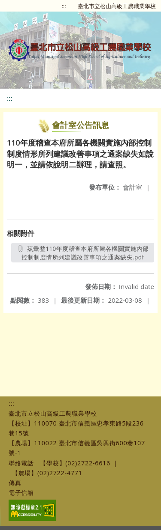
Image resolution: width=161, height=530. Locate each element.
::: (64, 6)
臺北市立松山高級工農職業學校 (117, 6)
